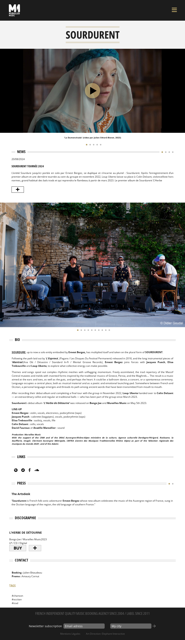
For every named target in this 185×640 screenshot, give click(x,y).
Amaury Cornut (30, 576)
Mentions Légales (70, 633)
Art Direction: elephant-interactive (105, 633)
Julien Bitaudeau (32, 572)
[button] (85, 144)
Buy (18, 548)
